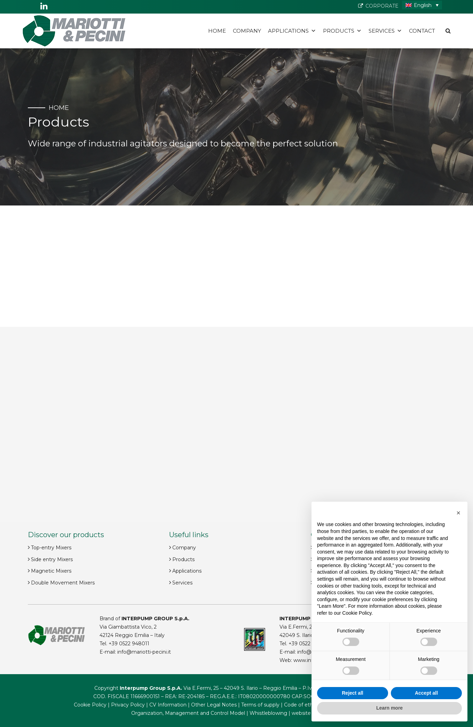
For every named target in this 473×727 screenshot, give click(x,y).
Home (217, 30)
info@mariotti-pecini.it (144, 652)
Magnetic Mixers (51, 571)
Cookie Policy (90, 705)
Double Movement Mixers (63, 583)
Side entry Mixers (52, 559)
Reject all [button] (352, 693)
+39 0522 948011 (129, 643)
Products (342, 30)
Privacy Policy (128, 705)
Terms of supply (260, 705)
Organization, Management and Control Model (188, 713)
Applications (292, 30)
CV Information (168, 705)
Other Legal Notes (214, 705)
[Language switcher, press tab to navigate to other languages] (422, 5)
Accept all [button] (426, 693)
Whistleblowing (268, 713)
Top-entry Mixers (51, 547)
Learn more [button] (389, 708)
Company (247, 30)
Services (385, 30)
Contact (422, 30)
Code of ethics (301, 705)
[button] (458, 512)
